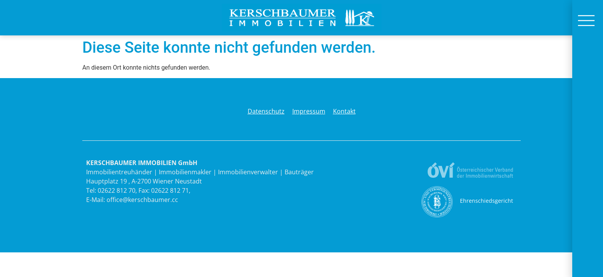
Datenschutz (266, 111)
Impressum (308, 111)
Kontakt (344, 111)
